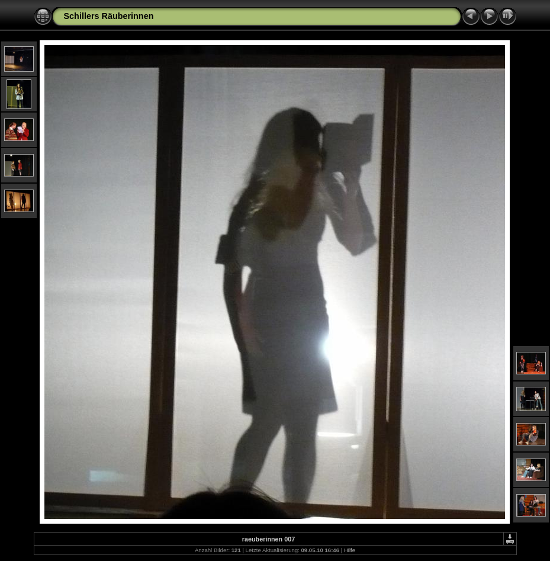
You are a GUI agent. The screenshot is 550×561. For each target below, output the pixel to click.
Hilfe (349, 550)
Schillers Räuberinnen (109, 16)
